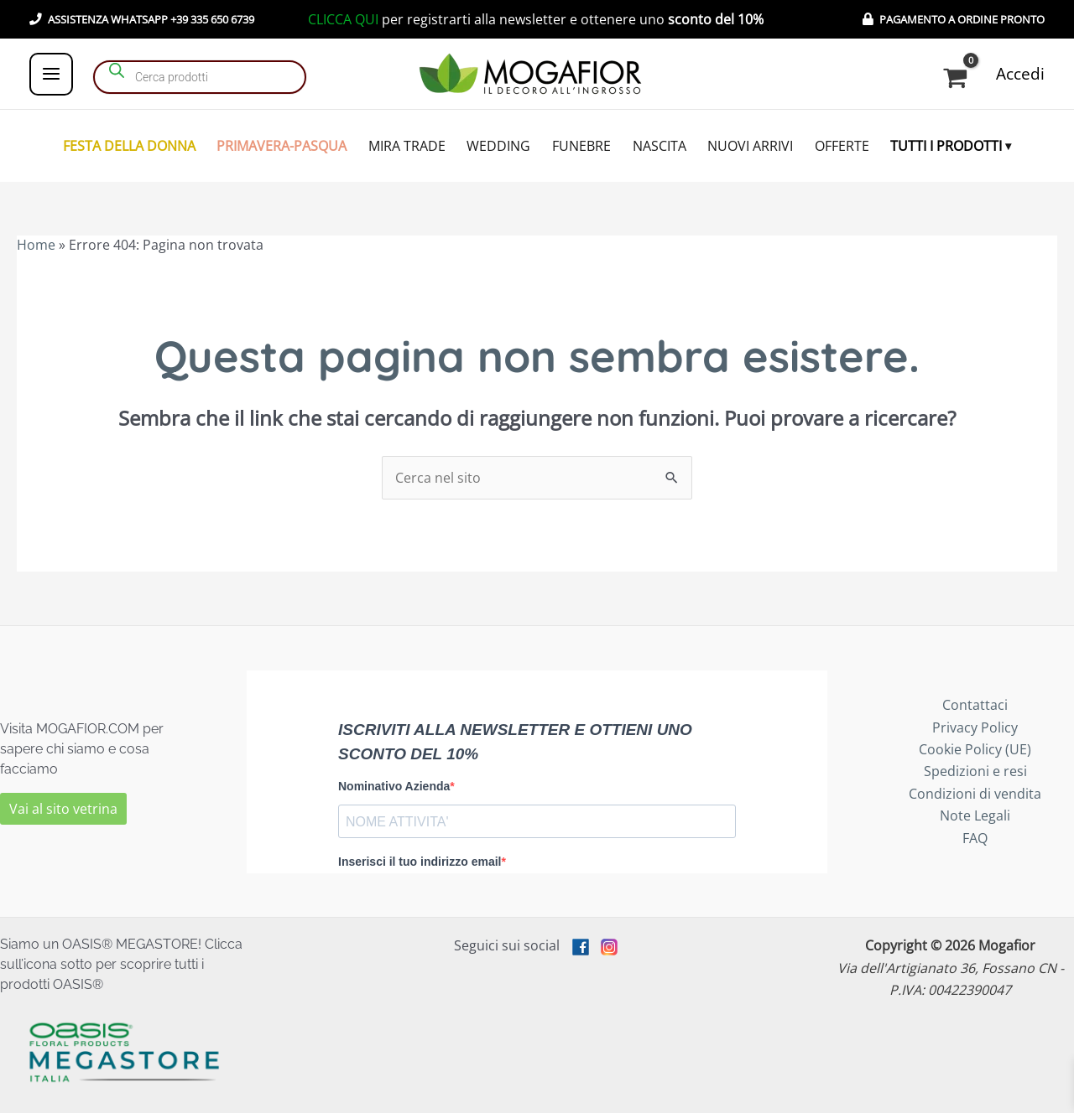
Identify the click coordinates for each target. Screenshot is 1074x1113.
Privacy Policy (975, 727)
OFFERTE (842, 146)
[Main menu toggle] (51, 74)
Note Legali (975, 815)
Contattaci (975, 705)
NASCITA (659, 146)
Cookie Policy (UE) (975, 749)
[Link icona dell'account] (1020, 74)
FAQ (975, 838)
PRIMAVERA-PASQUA (281, 146)
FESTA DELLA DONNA (129, 146)
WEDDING (498, 146)
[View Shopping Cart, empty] (958, 78)
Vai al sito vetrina (63, 809)
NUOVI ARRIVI (750, 146)
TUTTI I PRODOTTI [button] (946, 146)
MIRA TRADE (407, 146)
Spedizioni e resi (975, 771)
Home (36, 245)
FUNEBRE (581, 146)
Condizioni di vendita (975, 793)
